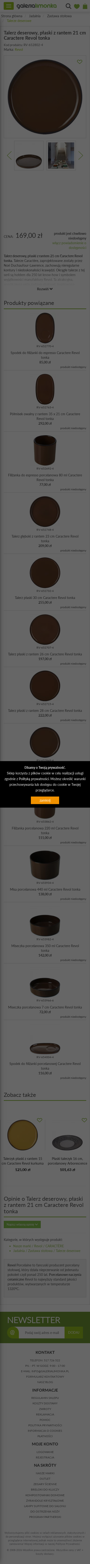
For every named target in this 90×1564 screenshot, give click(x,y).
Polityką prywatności (34, 779)
